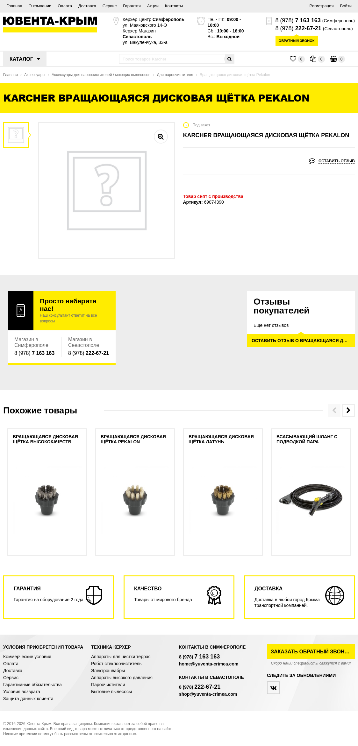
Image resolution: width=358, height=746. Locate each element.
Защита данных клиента (28, 698)
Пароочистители (108, 684)
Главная (14, 6)
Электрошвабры (108, 670)
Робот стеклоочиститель (116, 663)
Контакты (174, 6)
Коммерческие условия (27, 656)
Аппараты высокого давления (122, 677)
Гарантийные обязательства (32, 684)
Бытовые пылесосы (111, 691)
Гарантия (131, 6)
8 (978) (298, 20)
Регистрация (322, 6)
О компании (39, 6)
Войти (346, 6)
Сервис (110, 6)
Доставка (87, 6)
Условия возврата (21, 691)
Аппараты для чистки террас (120, 656)
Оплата (65, 6)
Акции (153, 6)
